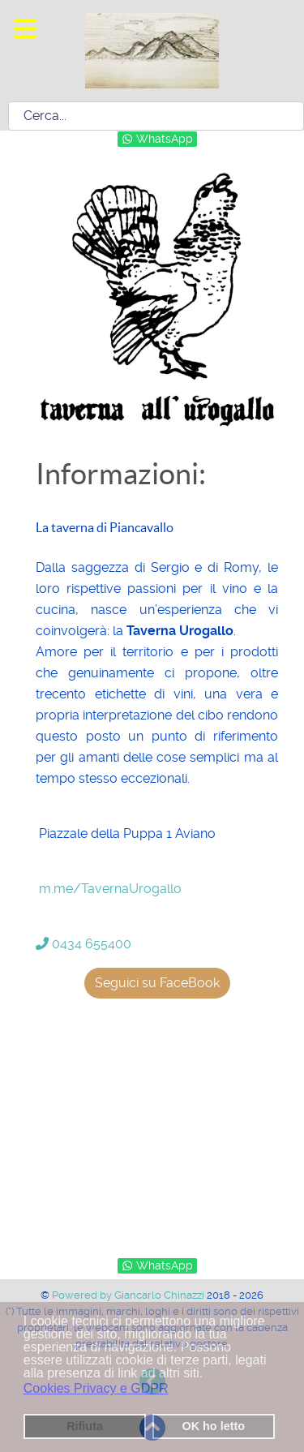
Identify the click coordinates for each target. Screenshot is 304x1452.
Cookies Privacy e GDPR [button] (96, 1388)
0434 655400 (83, 944)
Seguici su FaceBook (157, 982)
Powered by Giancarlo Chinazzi (129, 1295)
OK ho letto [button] (213, 1426)
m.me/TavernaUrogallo (110, 888)
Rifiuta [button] (84, 1426)
